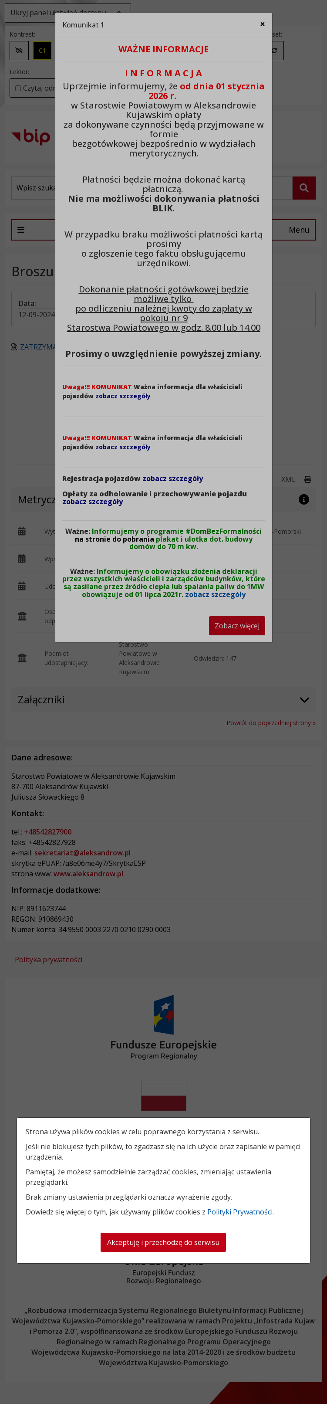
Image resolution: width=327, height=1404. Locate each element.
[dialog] (163, 702)
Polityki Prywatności (240, 1212)
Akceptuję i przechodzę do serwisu (163, 1242)
